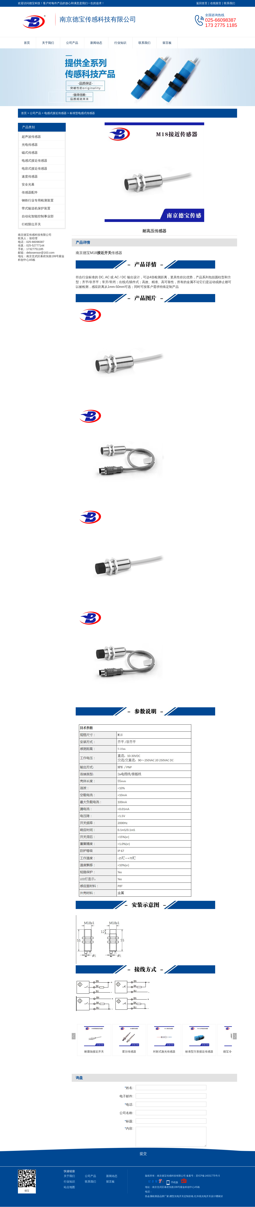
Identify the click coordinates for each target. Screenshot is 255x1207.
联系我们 (229, 3)
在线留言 (215, 3)
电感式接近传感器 (55, 113)
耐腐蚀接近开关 (94, 1051)
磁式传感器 (30, 152)
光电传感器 (30, 144)
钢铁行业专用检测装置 (38, 200)
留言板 (167, 42)
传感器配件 (30, 192)
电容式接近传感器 (34, 168)
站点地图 (69, 1187)
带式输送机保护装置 (36, 208)
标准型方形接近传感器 (199, 1051)
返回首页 (201, 3)
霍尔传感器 (129, 1051)
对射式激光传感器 (164, 1051)
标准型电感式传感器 (82, 113)
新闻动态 (96, 42)
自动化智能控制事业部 (38, 216)
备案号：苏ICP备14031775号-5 (203, 1175)
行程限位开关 (31, 224)
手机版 (174, 1182)
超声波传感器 (31, 136)
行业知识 (120, 42)
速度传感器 (30, 176)
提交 (143, 1154)
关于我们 (48, 42)
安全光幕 (28, 184)
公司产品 (72, 42)
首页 (27, 42)
